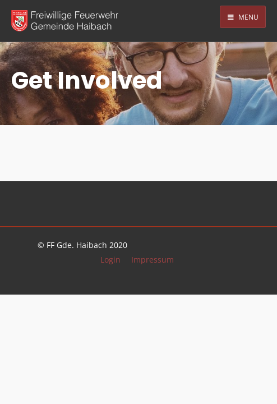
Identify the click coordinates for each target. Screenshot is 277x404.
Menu (243, 17)
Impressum (152, 259)
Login (110, 259)
